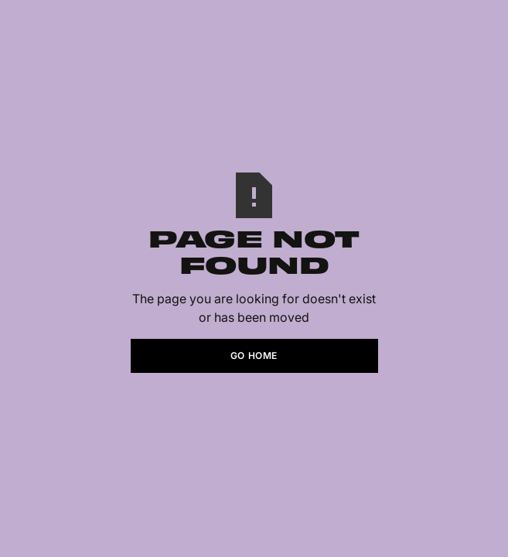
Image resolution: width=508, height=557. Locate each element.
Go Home (254, 355)
